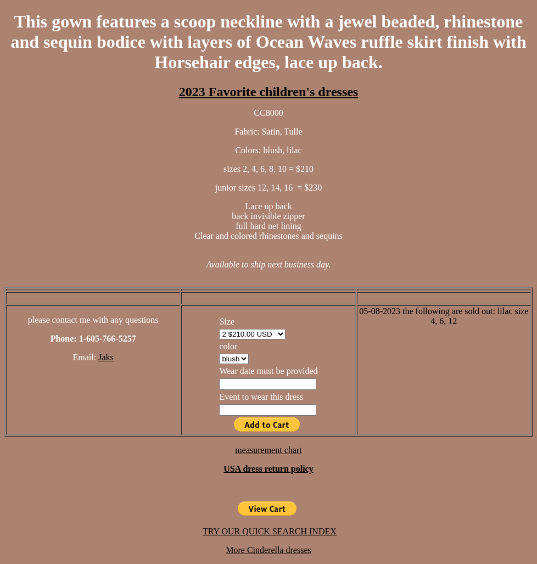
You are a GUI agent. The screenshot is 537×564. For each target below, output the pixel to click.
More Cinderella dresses (268, 550)
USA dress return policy (268, 468)
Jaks (106, 357)
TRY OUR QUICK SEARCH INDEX (270, 531)
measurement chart (268, 450)
